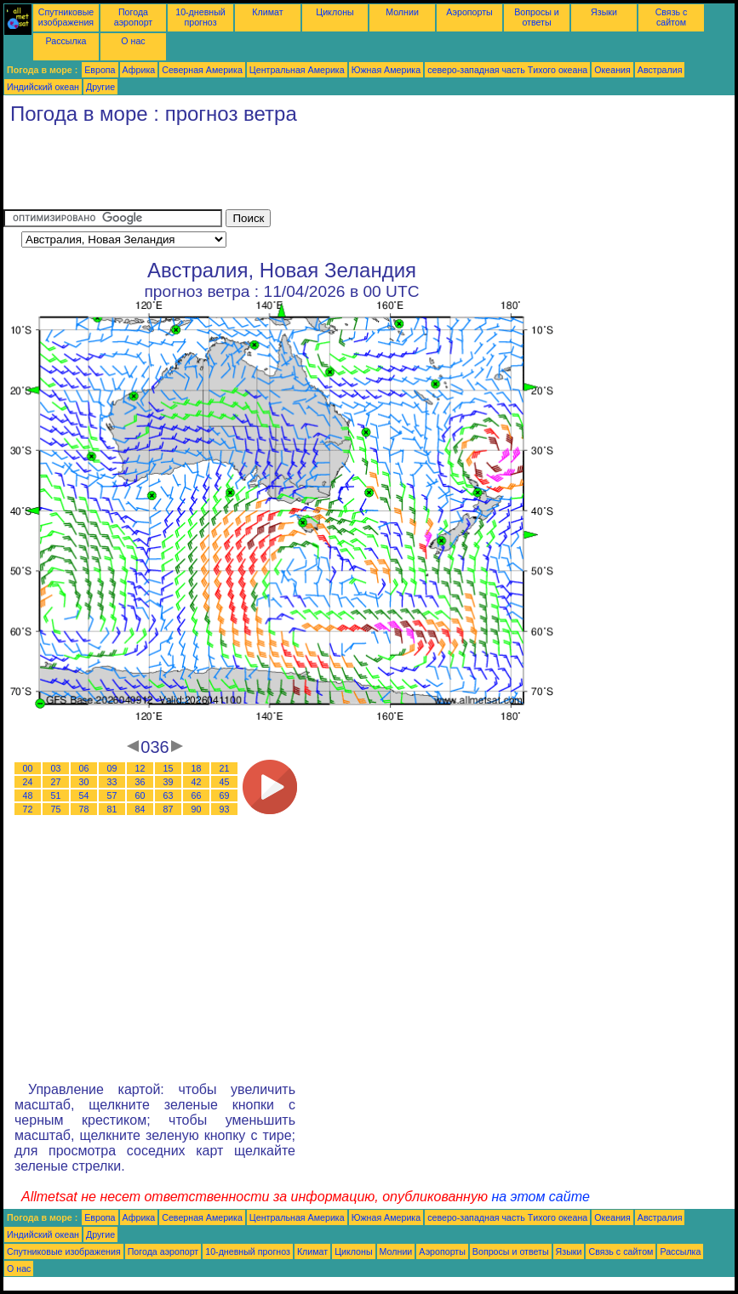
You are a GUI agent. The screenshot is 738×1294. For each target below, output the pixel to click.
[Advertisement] (313, 171)
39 (168, 782)
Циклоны (334, 12)
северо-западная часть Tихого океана (507, 70)
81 (112, 809)
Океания (612, 70)
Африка (139, 70)
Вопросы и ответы (536, 17)
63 (168, 795)
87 (168, 809)
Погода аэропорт (133, 17)
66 (197, 795)
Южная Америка (386, 70)
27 (56, 782)
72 (28, 809)
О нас (133, 41)
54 (84, 795)
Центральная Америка (297, 70)
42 (197, 782)
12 (140, 768)
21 (225, 768)
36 (140, 782)
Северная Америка (202, 70)
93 (225, 809)
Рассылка (65, 41)
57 (112, 795)
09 (112, 768)
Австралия (660, 70)
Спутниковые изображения (66, 17)
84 (140, 809)
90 (197, 809)
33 (112, 782)
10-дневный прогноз (200, 17)
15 (168, 768)
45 (225, 782)
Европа (99, 70)
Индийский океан (43, 87)
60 (140, 795)
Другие (100, 87)
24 (28, 782)
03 (56, 768)
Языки (604, 12)
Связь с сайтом (671, 17)
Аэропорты (469, 12)
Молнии (402, 12)
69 (225, 795)
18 (197, 768)
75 (56, 809)
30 (84, 782)
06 (84, 768)
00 (28, 768)
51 (56, 795)
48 (28, 795)
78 (84, 809)
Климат (267, 12)
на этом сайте (540, 1196)
